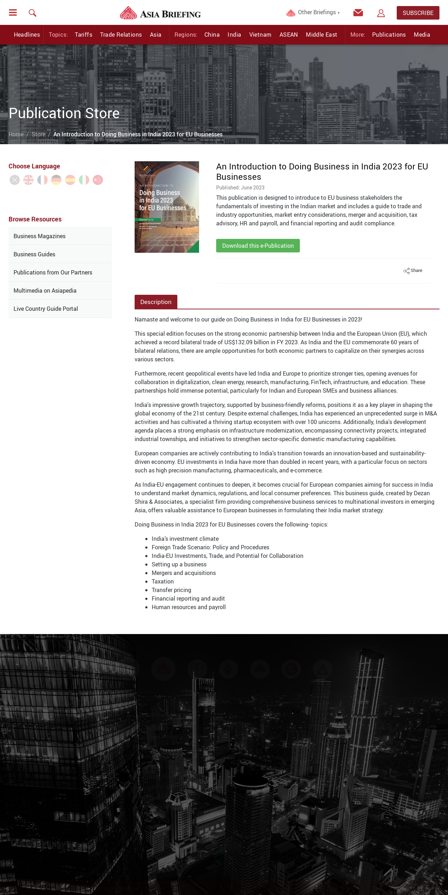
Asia (156, 34)
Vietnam (260, 34)
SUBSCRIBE (418, 13)
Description (156, 302)
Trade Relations (121, 34)
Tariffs (83, 34)
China (212, 34)
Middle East (321, 34)
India (234, 34)
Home (16, 134)
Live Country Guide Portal (46, 309)
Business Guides (34, 254)
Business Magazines (40, 236)
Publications (389, 34)
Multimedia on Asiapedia (45, 290)
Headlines (27, 34)
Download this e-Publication (258, 246)
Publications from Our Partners (53, 272)
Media (422, 34)
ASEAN (289, 34)
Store (38, 134)
